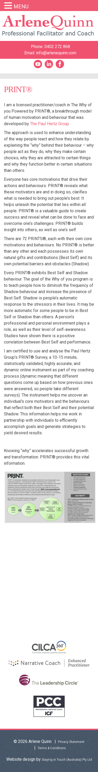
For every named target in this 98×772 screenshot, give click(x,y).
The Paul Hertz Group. (50, 123)
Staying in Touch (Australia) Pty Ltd (67, 760)
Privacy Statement (71, 742)
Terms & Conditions (52, 748)
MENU (21, 6)
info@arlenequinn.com (56, 52)
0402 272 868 (57, 46)
